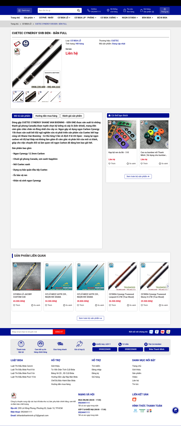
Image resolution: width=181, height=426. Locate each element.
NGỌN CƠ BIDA (129, 17)
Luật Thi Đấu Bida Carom (22, 366)
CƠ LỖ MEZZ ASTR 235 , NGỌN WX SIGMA (56, 295)
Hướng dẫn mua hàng (61, 384)
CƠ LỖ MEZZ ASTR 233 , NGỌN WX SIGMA (88, 295)
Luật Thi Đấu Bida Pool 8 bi (23, 369)
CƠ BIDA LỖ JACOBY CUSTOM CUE (22, 295)
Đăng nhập (96, 369)
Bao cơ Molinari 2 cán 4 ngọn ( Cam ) (154, 203)
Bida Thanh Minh (156, 349)
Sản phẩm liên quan (30, 255)
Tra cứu (132, 10)
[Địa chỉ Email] (38, 331)
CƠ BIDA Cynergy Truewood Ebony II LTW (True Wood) (153, 295)
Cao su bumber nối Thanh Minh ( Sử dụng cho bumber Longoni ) (153, 154)
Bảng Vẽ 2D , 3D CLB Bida (62, 373)
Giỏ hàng (96, 377)
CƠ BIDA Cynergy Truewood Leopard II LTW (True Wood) (121, 295)
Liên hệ (135, 380)
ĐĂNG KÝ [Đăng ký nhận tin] (59, 332)
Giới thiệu (55, 366)
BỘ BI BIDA (162, 17)
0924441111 (26, 412)
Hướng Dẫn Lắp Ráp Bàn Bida (64, 377)
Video (135, 377)
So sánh (131, 164)
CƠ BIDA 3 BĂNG (108, 17)
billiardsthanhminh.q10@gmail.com (33, 415)
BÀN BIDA (147, 17)
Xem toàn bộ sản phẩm (138, 223)
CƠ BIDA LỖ (63, 17)
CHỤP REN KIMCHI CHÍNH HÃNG (120, 203)
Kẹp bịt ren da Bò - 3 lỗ (118, 152)
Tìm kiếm (96, 366)
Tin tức (135, 384)
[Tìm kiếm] (82, 10)
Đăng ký (95, 373)
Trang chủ (15, 17)
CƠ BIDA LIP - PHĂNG (85, 17)
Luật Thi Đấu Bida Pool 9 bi (23, 373)
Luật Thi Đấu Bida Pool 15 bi (23, 377)
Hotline (99, 10)
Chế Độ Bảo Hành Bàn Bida (63, 380)
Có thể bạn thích (118, 115)
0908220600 (104, 349)
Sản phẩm (28, 17)
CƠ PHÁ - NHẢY (46, 17)
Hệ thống (116, 10)
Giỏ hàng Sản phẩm (149, 10)
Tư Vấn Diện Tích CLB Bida (63, 369)
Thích (111, 164)
